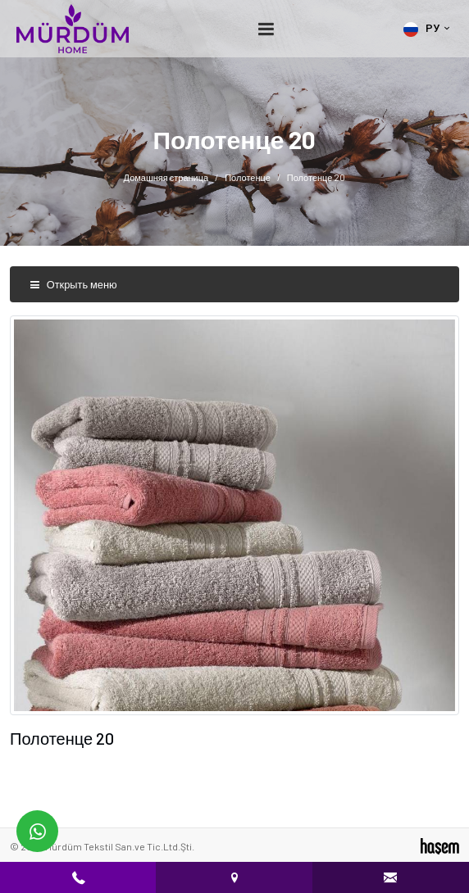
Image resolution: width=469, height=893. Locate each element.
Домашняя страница (166, 177)
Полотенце (248, 177)
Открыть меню (73, 284)
